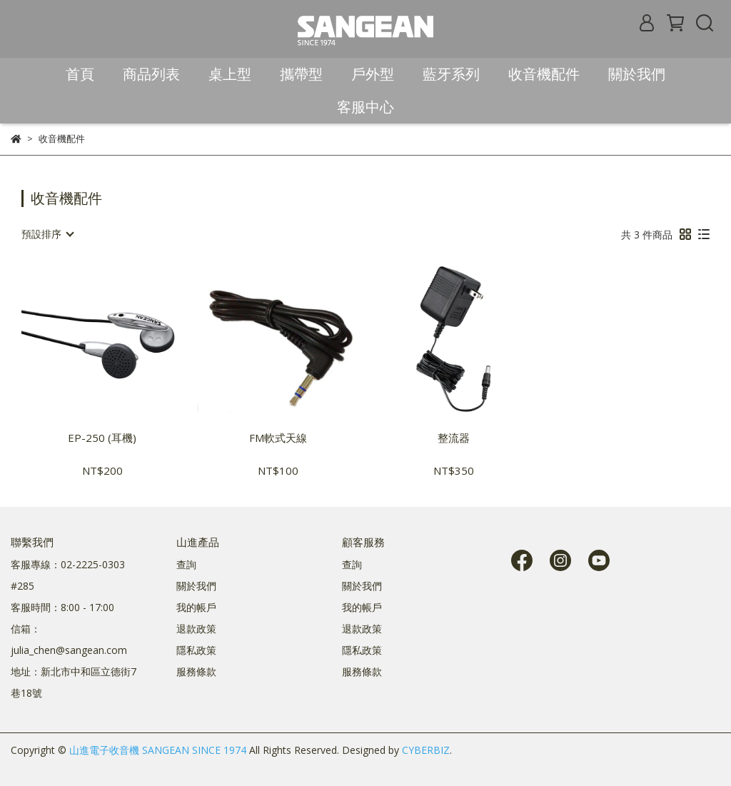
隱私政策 (196, 650)
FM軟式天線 (278, 438)
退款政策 (196, 628)
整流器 (454, 438)
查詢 (186, 564)
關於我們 (196, 586)
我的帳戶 (196, 607)
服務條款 (196, 671)
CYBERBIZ (426, 750)
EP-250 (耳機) (102, 438)
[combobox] (47, 234)
